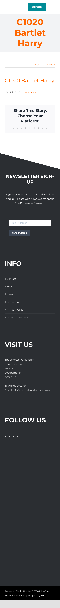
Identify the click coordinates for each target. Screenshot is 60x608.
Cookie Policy (15, 302)
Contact (11, 278)
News (10, 294)
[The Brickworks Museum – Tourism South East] (13, 565)
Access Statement (17, 317)
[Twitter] (9, 435)
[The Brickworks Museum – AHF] (24, 521)
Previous (39, 64)
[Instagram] (13, 435)
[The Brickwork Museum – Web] (10, 5)
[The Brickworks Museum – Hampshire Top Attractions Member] (11, 489)
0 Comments (29, 92)
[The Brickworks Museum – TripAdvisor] (26, 533)
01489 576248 (17, 385)
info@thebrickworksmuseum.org (32, 390)
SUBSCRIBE (19, 232)
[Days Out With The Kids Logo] (11, 545)
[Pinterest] (18, 435)
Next (50, 64)
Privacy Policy (15, 309)
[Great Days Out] (13, 470)
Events (11, 286)
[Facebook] (5, 435)
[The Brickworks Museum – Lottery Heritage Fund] (17, 509)
